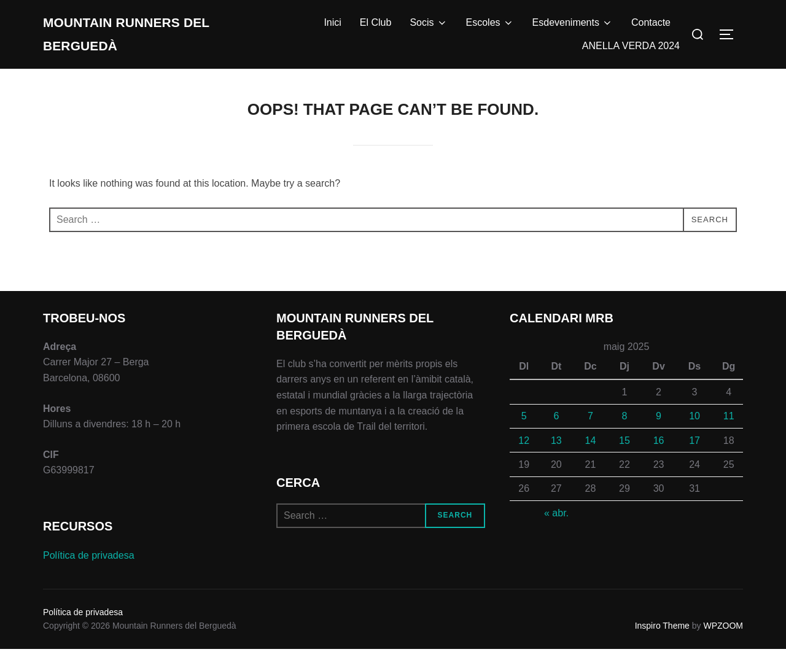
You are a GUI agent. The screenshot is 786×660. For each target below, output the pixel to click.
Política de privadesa (88, 566)
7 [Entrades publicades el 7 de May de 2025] (590, 427)
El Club (376, 28)
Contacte (651, 28)
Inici (332, 28)
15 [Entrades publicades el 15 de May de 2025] (624, 451)
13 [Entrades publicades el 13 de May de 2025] (556, 451)
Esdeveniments (572, 28)
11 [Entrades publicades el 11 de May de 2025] (728, 427)
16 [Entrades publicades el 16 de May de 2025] (658, 451)
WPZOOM (723, 637)
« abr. (556, 524)
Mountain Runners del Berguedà (132, 39)
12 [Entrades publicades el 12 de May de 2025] (523, 451)
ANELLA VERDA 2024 (631, 51)
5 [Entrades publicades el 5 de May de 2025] (524, 427)
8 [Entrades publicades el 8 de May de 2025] (625, 427)
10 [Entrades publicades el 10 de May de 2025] (694, 427)
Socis (428, 28)
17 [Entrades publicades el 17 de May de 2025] (694, 451)
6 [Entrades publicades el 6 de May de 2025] (556, 427)
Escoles (490, 28)
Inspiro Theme (662, 637)
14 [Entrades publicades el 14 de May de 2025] (590, 451)
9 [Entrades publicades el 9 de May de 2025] (658, 427)
